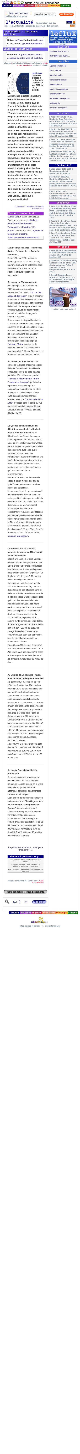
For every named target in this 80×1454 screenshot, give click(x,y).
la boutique (54, 5)
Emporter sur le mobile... (20, 847)
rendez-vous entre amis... (63, 309)
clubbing (23, 234)
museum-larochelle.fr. (18, 536)
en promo (29, 5)
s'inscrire (65, 5)
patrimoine (37, 73)
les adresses (41, 5)
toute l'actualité (19, 63)
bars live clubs (55, 75)
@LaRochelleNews (32, 43)
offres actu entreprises (59, 98)
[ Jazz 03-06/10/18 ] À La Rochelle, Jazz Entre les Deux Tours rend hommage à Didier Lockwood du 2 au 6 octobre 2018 (63, 121)
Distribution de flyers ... (59, 56)
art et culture (55, 70)
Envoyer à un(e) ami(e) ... (31, 848)
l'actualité (7, 5)
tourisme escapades (58, 108)
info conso (18, 5)
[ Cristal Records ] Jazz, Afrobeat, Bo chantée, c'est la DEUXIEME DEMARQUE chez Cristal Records (62, 278)
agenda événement (57, 66)
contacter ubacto (40, 65)
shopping (25, 227)
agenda (36, 230)
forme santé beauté (58, 80)
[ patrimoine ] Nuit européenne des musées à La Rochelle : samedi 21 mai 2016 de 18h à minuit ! (62, 194)
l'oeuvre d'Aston (16, 344)
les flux (63, 44)
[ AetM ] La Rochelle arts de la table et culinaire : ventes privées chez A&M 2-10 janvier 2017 (62, 253)
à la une (38, 40)
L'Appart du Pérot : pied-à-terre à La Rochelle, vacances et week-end (26, 865)
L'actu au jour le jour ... (59, 51)
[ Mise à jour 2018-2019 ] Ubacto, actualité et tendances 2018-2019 (61, 171)
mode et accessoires (58, 89)
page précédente (34, 63)
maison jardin (55, 84)
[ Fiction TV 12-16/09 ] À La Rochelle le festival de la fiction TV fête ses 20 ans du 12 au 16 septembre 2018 (63, 132)
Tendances (13, 227)
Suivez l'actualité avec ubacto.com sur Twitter (25, 861)
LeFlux (18, 40)
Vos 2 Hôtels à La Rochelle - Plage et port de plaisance (25, 870)
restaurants (54, 103)
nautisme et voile (57, 94)
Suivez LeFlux (14, 217)
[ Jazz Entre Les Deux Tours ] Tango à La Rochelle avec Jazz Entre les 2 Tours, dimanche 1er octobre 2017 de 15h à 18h (62, 237)
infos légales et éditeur (30, 926)
